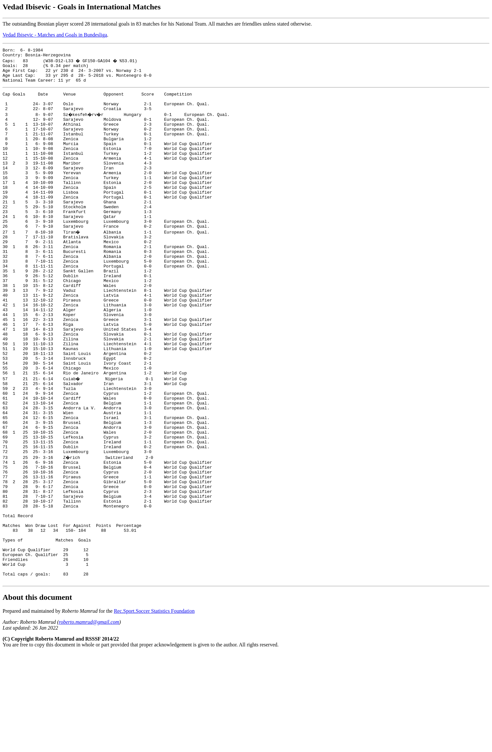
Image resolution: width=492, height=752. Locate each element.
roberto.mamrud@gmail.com (89, 721)
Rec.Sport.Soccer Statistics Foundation (154, 710)
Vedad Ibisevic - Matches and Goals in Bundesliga (55, 35)
